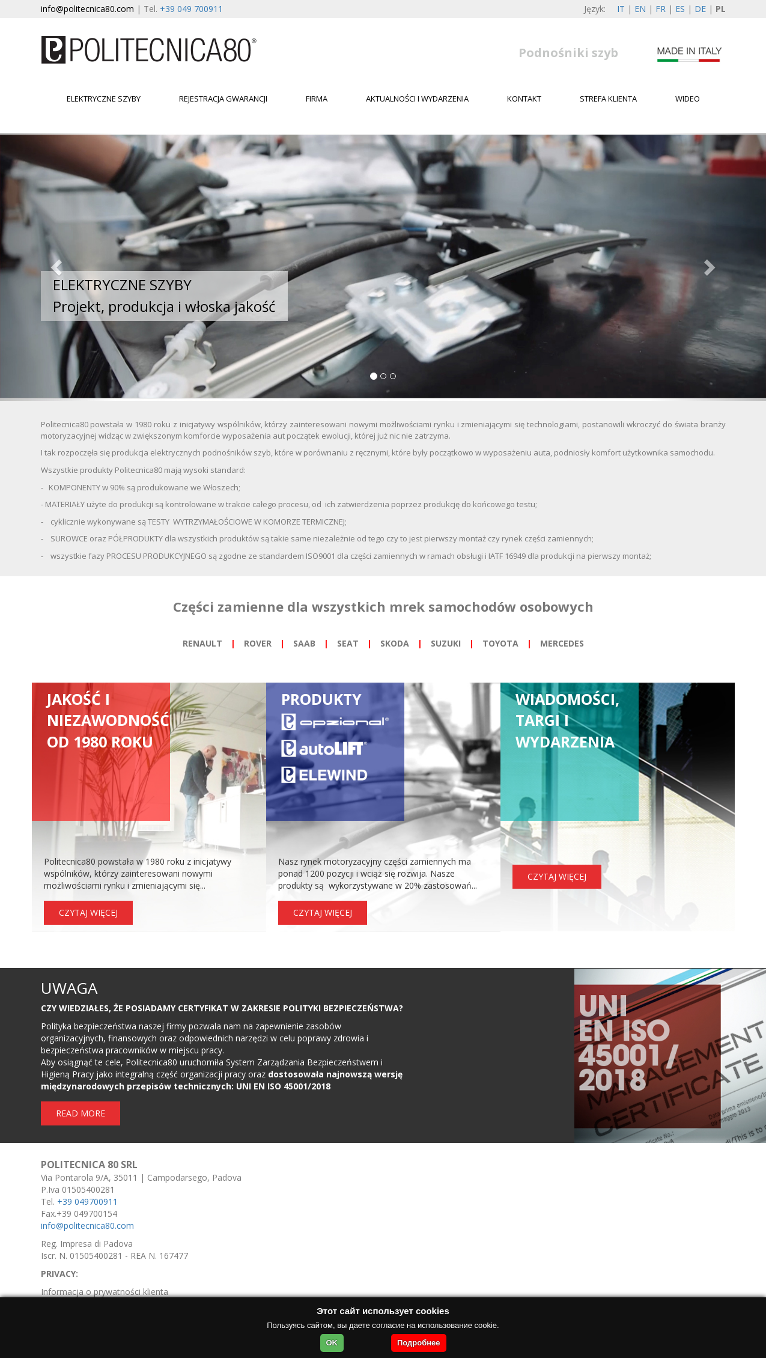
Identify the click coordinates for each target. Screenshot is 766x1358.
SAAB (304, 643)
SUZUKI (446, 643)
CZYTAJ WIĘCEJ (88, 912)
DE (700, 8)
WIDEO (687, 98)
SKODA (394, 643)
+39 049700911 (87, 1201)
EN (640, 8)
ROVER (258, 643)
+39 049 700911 (191, 8)
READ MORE (80, 1113)
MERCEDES (562, 643)
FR (660, 8)
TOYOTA (500, 643)
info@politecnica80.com (87, 8)
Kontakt (524, 98)
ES (680, 8)
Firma (316, 98)
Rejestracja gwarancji (223, 98)
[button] (57, 267)
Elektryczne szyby (104, 98)
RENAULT (202, 643)
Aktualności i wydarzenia (417, 98)
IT (621, 8)
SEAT (348, 643)
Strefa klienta (608, 98)
